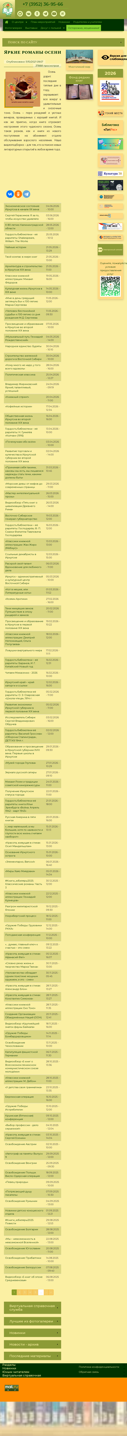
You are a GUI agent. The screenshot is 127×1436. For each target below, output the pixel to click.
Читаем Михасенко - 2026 (21, 672)
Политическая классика (20, 374)
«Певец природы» (16, 1181)
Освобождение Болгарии (21, 1229)
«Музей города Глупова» (20, 762)
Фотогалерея (13, 27)
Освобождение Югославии (22, 1248)
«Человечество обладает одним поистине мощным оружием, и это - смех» (21, 976)
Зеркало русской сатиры (21, 772)
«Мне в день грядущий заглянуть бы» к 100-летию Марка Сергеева (21, 301)
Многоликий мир (79, 66)
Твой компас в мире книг (21, 256)
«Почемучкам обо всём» (20, 441)
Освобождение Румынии (21, 1201)
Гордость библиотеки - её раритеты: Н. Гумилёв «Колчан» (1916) (21, 432)
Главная (6, 22)
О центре (18, 22)
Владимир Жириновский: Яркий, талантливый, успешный (21, 387)
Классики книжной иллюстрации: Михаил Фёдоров (19, 279)
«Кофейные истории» (18, 406)
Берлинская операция (19, 1096)
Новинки (64, 21)
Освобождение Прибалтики (23, 1257)
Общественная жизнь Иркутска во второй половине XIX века (19, 419)
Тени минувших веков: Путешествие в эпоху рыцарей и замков (19, 612)
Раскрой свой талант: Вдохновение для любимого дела (23, 567)
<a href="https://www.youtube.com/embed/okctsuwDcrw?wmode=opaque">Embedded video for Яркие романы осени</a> (32, 170)
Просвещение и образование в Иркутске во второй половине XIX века (24, 327)
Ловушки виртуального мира (23, 650)
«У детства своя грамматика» (23, 1087)
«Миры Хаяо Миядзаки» (20, 871)
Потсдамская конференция (22, 934)
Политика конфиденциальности (99, 1366)
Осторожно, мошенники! (83, 27)
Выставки (31, 27)
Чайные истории (15, 247)
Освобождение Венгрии (21, 1162)
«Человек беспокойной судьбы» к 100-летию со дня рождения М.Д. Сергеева (22, 314)
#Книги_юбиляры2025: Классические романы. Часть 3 (23, 884)
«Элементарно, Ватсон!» (20, 861)
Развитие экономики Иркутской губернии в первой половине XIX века (22, 708)
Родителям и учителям (87, 21)
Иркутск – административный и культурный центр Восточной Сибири (24, 580)
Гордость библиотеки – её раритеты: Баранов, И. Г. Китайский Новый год (21, 663)
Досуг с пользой (52, 28)
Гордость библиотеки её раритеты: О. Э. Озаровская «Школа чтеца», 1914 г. (22, 695)
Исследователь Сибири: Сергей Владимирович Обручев (20, 721)
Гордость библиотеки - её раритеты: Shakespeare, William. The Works (21, 238)
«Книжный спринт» (17, 396)
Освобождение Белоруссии (23, 1267)
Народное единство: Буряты (23, 346)
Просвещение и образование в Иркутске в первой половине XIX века (24, 625)
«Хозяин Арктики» (16, 598)
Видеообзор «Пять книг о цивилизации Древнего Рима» (21, 506)
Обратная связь (89, 1371)
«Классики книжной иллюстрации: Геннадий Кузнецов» (20, 897)
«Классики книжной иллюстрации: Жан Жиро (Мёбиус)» (21, 545)
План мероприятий (43, 21)
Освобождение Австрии (20, 1144)
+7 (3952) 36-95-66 (43, 4)
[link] (63, 42)
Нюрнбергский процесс (20, 915)
